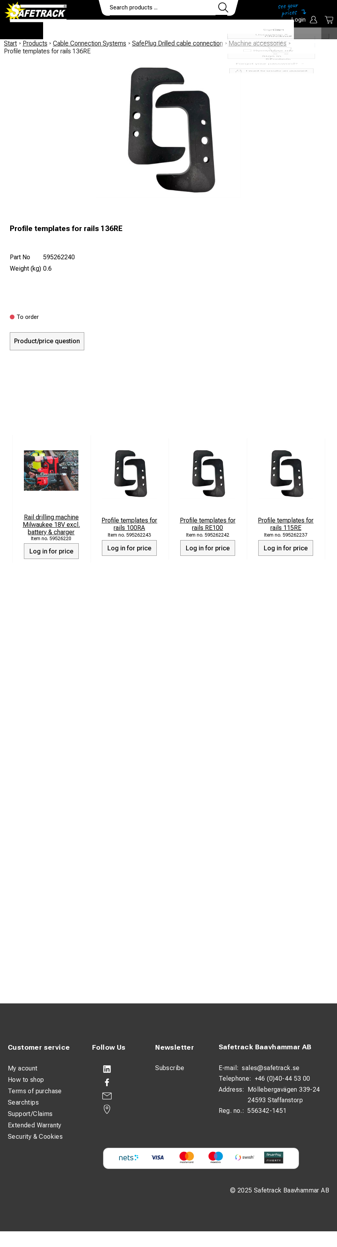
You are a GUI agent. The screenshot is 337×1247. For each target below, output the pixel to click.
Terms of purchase (35, 1091)
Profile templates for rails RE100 (208, 524)
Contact (226, 29)
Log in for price (51, 551)
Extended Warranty (35, 1125)
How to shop (26, 1079)
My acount (23, 1068)
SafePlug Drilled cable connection (177, 43)
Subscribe (170, 1068)
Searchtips (23, 1102)
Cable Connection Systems (89, 43)
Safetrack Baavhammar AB (265, 1047)
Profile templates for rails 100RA (129, 524)
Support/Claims (30, 1114)
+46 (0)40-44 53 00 (282, 1078)
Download (270, 29)
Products (66, 29)
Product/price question (47, 341)
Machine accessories (257, 43)
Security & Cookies (35, 1136)
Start (10, 43)
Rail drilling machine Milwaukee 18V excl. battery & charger (51, 524)
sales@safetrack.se (270, 1068)
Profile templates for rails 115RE (285, 524)
